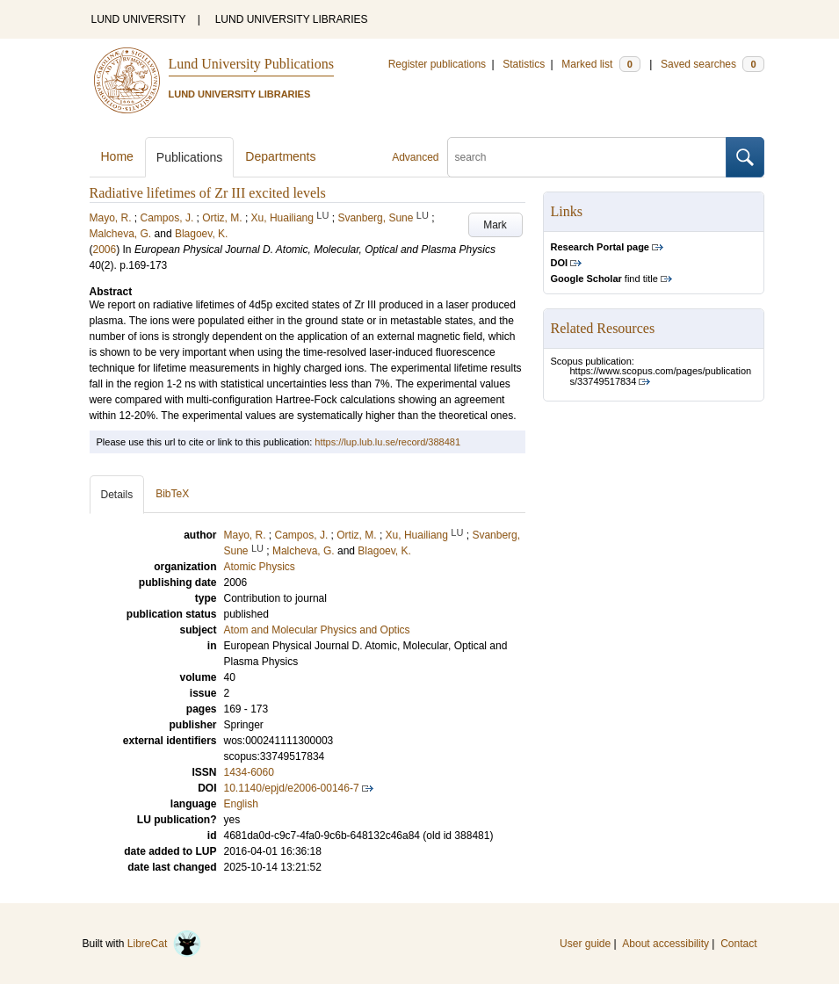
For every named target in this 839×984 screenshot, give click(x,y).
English (241, 804)
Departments (280, 156)
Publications (189, 157)
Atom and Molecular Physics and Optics (317, 630)
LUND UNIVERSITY (138, 19)
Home (117, 156)
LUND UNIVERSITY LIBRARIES (291, 19)
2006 (105, 249)
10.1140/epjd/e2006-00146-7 (291, 788)
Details (117, 494)
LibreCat (164, 944)
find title (604, 278)
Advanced (415, 157)
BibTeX (172, 494)
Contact (738, 943)
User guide (585, 943)
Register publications (437, 64)
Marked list (600, 64)
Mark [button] (495, 225)
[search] (587, 157)
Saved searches (712, 64)
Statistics (524, 64)
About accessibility (665, 943)
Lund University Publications (251, 63)
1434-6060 (249, 772)
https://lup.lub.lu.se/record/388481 (387, 442)
